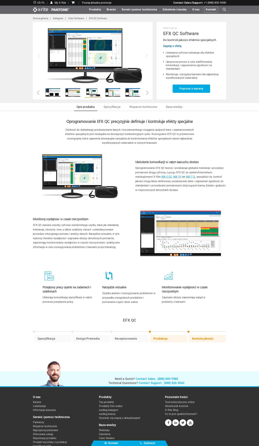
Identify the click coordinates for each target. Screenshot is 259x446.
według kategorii (108, 410)
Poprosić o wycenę (191, 88)
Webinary (104, 430)
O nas (196, 9)
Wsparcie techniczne (143, 107)
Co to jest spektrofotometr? (181, 414)
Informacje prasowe (44, 410)
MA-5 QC (166, 176)
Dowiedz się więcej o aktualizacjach (119, 418)
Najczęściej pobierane (45, 430)
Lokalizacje (39, 406)
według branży (107, 414)
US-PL (41, 2)
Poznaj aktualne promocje (96, 2)
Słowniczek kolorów (176, 406)
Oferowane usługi (43, 434)
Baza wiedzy (174, 107)
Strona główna (40, 18)
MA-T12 (190, 176)
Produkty (95, 9)
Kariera (37, 402)
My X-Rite (60, 2)
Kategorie (58, 18)
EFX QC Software (98, 18)
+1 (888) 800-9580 (215, 2)
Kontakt (211, 9)
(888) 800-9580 (168, 378)
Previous (38, 92)
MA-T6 (177, 176)
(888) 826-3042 (174, 383)
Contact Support (150, 383)
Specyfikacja (112, 107)
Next (147, 92)
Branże (111, 9)
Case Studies (106, 438)
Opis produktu (85, 107)
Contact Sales (145, 378)
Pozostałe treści (176, 397)
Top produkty (106, 402)
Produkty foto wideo (111, 406)
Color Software (76, 18)
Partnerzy (38, 422)
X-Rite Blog (171, 410)
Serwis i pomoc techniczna (139, 9)
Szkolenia (104, 434)
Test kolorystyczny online (180, 402)
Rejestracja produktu (44, 438)
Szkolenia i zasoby (175, 9)
